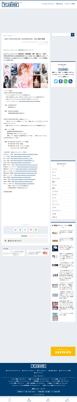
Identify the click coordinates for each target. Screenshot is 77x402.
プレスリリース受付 (70, 3)
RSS (70, 83)
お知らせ (54, 219)
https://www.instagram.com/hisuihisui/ (21, 177)
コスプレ (29, 236)
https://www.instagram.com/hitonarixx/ (21, 162)
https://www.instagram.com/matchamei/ (26, 169)
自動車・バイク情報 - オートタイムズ (57, 385)
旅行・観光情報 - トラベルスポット (36, 385)
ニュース (54, 169)
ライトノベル (56, 179)
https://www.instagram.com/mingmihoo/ (24, 175)
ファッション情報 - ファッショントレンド (20, 383)
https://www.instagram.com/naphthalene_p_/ (22, 160)
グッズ (54, 199)
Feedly (65, 83)
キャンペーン (56, 205)
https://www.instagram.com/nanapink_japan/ (26, 154)
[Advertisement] (38, 20)
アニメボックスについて (48, 3)
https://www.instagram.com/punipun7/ (27, 166)
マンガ (54, 176)
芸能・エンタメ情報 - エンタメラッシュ (39, 381)
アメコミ (54, 185)
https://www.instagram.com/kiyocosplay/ (26, 171)
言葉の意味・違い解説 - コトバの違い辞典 (49, 393)
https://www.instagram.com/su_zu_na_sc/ (26, 164)
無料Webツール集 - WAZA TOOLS (26, 393)
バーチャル (55, 192)
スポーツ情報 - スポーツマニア (61, 383)
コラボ (54, 209)
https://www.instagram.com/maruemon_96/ (25, 173)
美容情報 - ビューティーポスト (42, 383)
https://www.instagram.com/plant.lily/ (24, 183)
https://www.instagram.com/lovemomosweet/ (23, 179)
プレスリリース (44, 236)
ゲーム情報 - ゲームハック (59, 381)
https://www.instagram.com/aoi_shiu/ (20, 156)
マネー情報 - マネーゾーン (17, 385)
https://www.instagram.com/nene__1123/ (21, 158)
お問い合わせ (59, 3)
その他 (54, 215)
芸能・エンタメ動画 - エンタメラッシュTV (54, 387)
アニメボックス (40, 396)
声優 (53, 189)
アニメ (54, 172)
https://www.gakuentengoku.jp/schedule (29, 101)
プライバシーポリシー (29, 372)
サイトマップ (39, 374)
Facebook (61, 83)
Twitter (56, 83)
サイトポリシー (43, 372)
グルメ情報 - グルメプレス (19, 381)
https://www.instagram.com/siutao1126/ (22, 181)
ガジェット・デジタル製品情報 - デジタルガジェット (26, 387)
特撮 (53, 182)
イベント (35, 236)
